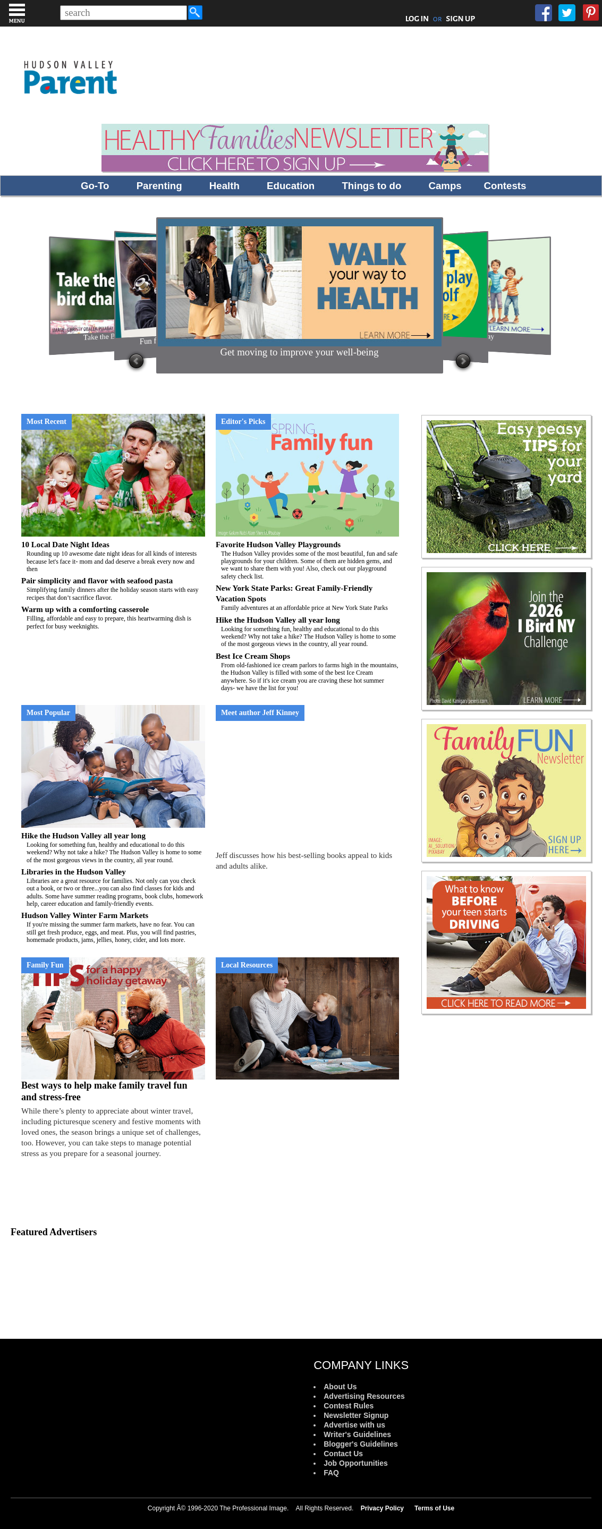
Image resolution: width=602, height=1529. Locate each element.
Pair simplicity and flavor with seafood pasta (113, 588)
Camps (445, 185)
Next (463, 361)
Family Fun (45, 965)
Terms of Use (434, 1508)
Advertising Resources (364, 1396)
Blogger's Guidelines (360, 1444)
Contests (505, 185)
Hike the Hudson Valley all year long (308, 632)
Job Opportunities (356, 1463)
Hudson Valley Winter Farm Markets (113, 927)
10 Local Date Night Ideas (113, 556)
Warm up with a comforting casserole (113, 617)
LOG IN (417, 18)
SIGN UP (460, 18)
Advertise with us (354, 1425)
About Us (340, 1386)
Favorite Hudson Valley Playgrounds (308, 560)
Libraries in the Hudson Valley (113, 888)
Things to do (371, 185)
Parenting (159, 185)
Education (291, 185)
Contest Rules (349, 1405)
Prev (136, 361)
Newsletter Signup (356, 1415)
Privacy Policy (382, 1508)
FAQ (331, 1472)
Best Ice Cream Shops (308, 672)
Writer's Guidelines (357, 1434)
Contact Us (343, 1453)
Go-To (95, 185)
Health (224, 185)
